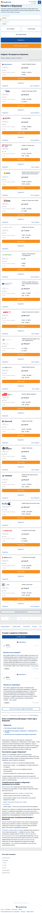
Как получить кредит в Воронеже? (14, 728)
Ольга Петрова (34, 715)
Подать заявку (21, 78)
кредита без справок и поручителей (21, 793)
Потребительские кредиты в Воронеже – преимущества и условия (21, 731)
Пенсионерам (5, 870)
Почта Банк (15, 836)
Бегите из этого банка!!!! (11, 652)
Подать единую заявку (21, 46)
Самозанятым (6, 858)
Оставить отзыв (21, 637)
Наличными (31, 29)
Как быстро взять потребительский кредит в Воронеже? (20, 734)
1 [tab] (14, 903)
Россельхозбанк (7, 836)
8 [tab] (26, 903)
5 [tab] (21, 903)
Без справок (11, 29)
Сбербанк (22, 834)
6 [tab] (22, 903)
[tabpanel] (20, 863)
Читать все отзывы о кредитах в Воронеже (21, 709)
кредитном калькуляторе (27, 839)
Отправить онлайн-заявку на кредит (12, 830)
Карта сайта (30, 911)
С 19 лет (4, 865)
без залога (6, 804)
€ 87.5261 (33, 3)
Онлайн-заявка (16, 626)
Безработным (6, 872)
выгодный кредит (7, 756)
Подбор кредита (5, 626)
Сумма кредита (6, 15)
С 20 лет (4, 867)
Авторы (23, 911)
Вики (20, 909)
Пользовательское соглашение (10, 911)
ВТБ (27, 834)
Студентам (5, 860)
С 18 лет (4, 862)
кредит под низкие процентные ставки (14, 802)
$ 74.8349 (33, 1)
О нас (2, 909)
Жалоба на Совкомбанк (11, 685)
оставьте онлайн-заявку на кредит (10, 12)
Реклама (7, 909)
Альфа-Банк (32, 834)
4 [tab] (19, 903)
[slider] (1, 19)
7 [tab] (24, 903)
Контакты (14, 909)
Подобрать (21, 40)
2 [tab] (16, 903)
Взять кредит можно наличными (26, 778)
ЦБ (29, 1)
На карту (34, 626)
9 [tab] (27, 903)
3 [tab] (18, 903)
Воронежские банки (8, 787)
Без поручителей (21, 34)
